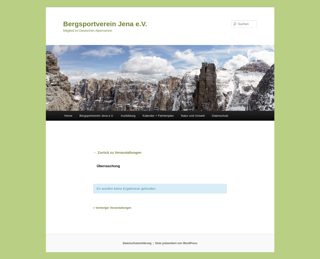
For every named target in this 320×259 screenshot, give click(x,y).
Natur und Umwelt (193, 115)
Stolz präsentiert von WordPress (176, 243)
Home (68, 115)
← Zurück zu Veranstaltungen (117, 152)
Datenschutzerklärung (137, 243)
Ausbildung (128, 115)
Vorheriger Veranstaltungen (112, 207)
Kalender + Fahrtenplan (158, 115)
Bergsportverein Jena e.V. (105, 24)
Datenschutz (220, 115)
